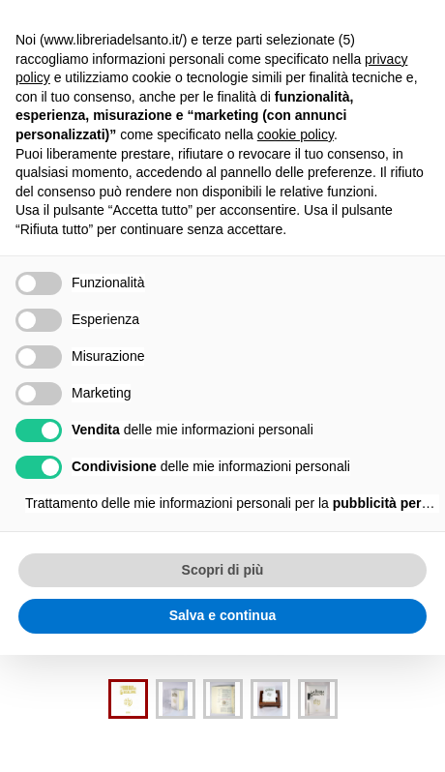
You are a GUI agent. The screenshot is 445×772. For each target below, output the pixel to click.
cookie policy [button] (295, 134)
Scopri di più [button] (223, 570)
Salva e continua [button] (222, 615)
